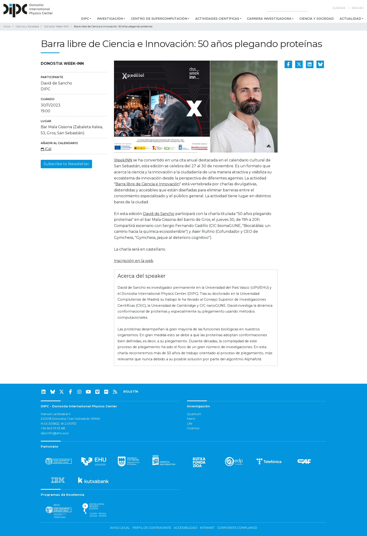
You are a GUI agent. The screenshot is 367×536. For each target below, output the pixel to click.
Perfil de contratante (151, 527)
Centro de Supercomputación (159, 18)
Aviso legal (120, 527)
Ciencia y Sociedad (316, 18)
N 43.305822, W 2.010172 (58, 423)
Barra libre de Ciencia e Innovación (147, 184)
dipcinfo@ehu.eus (54, 433)
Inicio (7, 26)
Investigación (110, 18)
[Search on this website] (287, 8)
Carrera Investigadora (269, 18)
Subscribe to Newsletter (66, 164)
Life (189, 423)
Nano (191, 418)
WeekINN (123, 160)
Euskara (339, 8)
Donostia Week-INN (56, 26)
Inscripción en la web (133, 261)
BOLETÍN (130, 391)
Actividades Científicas (217, 18)
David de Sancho (158, 213)
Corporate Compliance (237, 527)
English (357, 8)
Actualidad (350, 18)
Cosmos (193, 428)
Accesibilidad (185, 527)
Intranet (207, 527)
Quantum (194, 414)
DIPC (85, 18)
